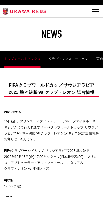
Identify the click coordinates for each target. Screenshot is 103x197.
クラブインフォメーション (68, 59)
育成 (99, 59)
